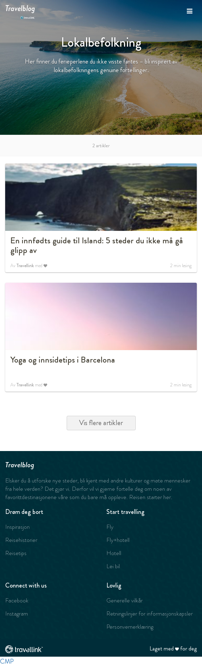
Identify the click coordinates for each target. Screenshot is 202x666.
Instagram (16, 613)
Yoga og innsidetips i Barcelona (62, 360)
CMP (7, 661)
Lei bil (113, 566)
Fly (110, 527)
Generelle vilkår (124, 600)
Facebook (16, 600)
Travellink (25, 265)
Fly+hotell (117, 540)
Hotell (113, 553)
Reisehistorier (21, 540)
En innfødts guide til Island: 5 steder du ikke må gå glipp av (96, 245)
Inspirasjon (17, 527)
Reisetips (16, 553)
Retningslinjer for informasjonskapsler (149, 613)
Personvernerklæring (129, 626)
